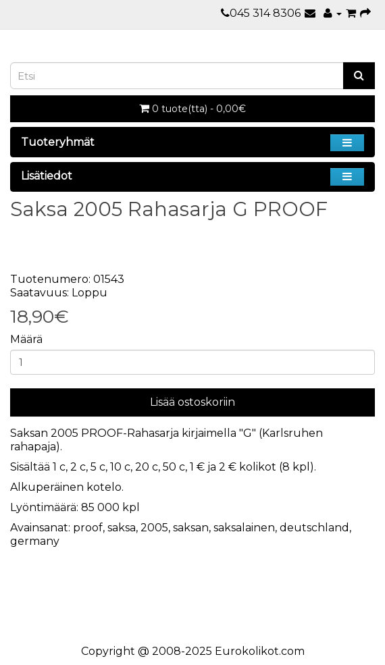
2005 (154, 527)
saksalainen (244, 527)
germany (34, 541)
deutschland (314, 527)
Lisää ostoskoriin (192, 402)
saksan (191, 527)
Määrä (26, 339)
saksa (121, 527)
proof (88, 527)
